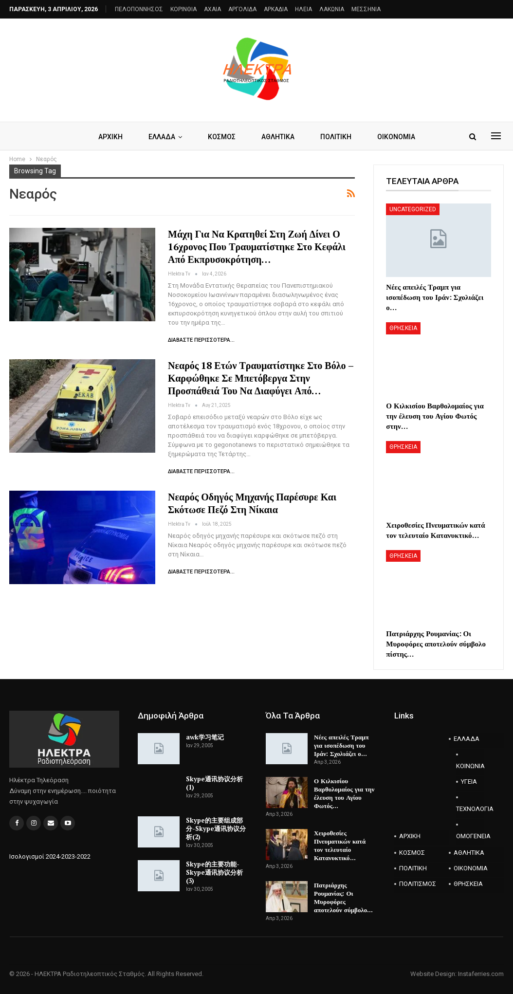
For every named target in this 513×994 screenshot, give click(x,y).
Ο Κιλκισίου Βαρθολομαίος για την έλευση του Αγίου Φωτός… (344, 793)
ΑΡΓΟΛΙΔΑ (242, 9)
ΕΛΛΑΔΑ (161, 137)
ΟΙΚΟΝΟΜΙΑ (396, 137)
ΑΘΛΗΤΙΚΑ (277, 137)
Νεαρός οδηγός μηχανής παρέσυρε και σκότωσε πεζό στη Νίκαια (252, 503)
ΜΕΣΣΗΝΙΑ (366, 9)
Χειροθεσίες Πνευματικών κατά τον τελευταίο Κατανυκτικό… (340, 845)
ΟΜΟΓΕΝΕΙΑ (469, 836)
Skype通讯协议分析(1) (214, 783)
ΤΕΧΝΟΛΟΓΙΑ (469, 808)
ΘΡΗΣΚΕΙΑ (403, 328)
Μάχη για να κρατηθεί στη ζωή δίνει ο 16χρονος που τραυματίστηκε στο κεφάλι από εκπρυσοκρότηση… (257, 246)
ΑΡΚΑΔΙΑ (276, 9)
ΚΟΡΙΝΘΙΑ (183, 9)
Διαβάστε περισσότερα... (201, 340)
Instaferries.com (481, 973)
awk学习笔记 (205, 737)
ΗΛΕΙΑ (303, 9)
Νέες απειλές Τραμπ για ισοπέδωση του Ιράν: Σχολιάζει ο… (341, 745)
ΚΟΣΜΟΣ (222, 137)
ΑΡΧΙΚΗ (110, 137)
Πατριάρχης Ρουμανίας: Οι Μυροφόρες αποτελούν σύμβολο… (343, 897)
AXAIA (212, 9)
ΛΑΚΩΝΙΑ (331, 9)
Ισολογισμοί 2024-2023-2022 (50, 856)
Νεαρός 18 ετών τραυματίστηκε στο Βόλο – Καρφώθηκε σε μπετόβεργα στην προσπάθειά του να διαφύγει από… (260, 378)
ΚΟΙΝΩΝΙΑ (469, 766)
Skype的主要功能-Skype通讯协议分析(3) (214, 872)
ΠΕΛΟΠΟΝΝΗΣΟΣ (139, 9)
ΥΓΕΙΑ (469, 781)
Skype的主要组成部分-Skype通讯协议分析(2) (216, 828)
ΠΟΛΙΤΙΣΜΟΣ (417, 883)
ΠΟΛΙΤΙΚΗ (335, 137)
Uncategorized (412, 209)
